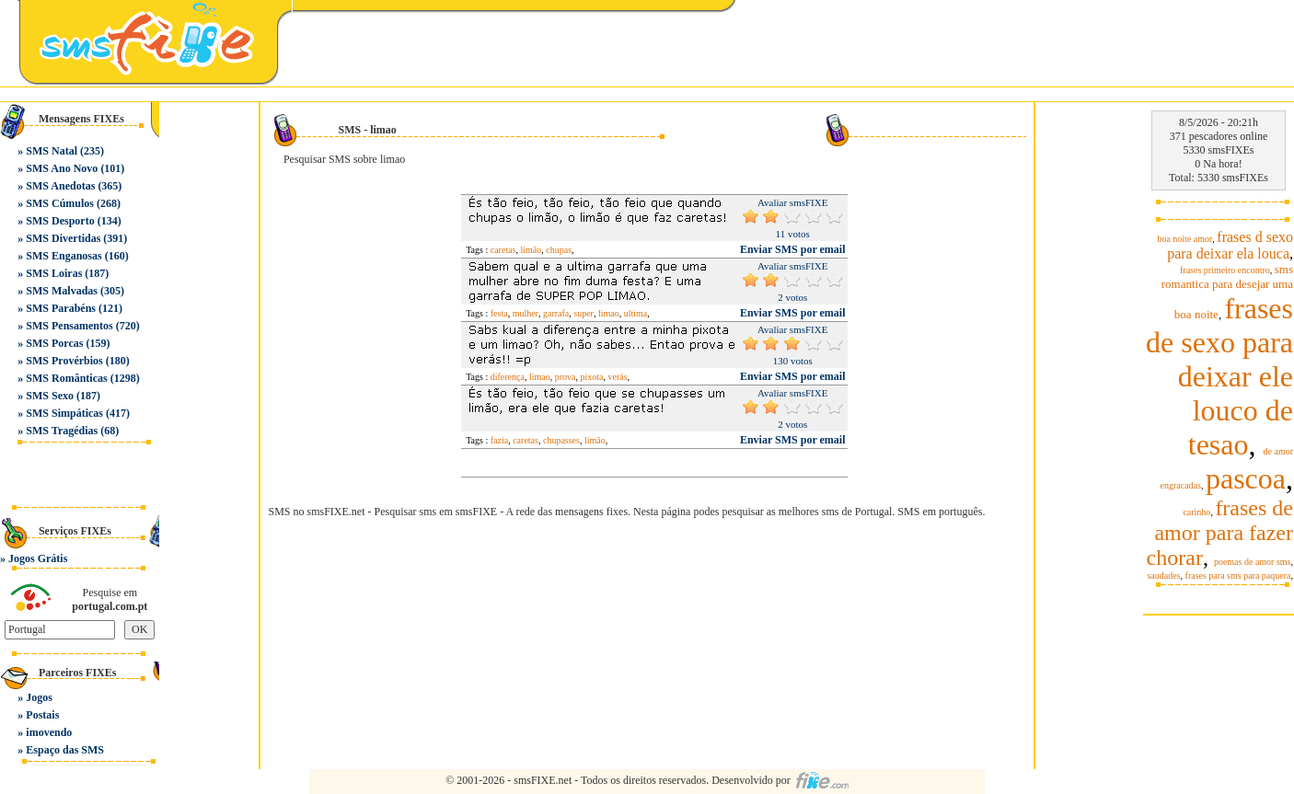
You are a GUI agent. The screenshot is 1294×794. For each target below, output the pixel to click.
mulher (525, 313)
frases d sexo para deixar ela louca (1230, 245)
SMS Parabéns (61, 308)
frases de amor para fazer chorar (1220, 533)
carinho (1196, 512)
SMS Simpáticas (64, 413)
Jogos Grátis (37, 558)
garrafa (556, 313)
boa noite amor (1184, 239)
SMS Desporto (60, 220)
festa (499, 313)
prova (565, 377)
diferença (508, 377)
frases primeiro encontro (1225, 270)
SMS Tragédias (62, 430)
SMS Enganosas (63, 255)
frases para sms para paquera (1238, 575)
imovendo (49, 732)
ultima (636, 313)
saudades (1163, 575)
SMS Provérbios (64, 360)
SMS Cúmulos (60, 203)
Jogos (39, 697)
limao (608, 313)
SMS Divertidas (63, 238)
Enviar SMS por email (793, 249)
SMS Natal (51, 150)
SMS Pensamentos (69, 325)
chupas (559, 250)
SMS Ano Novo (62, 168)
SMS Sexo (50, 395)
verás (618, 377)
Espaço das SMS (65, 749)
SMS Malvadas (62, 290)
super (583, 313)
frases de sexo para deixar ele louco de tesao (1219, 376)
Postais (42, 714)
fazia (499, 440)
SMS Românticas (66, 378)
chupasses (561, 440)
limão (531, 250)
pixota (592, 377)
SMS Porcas (54, 343)
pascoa (1246, 478)
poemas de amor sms (1252, 562)
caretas (503, 250)
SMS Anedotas (60, 185)
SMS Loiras (54, 273)
